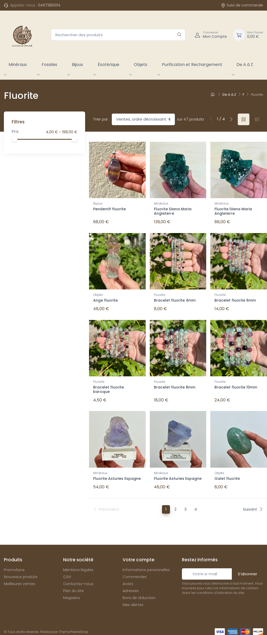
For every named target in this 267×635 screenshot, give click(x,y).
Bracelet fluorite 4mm (175, 298)
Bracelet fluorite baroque (108, 386)
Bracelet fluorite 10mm (235, 383)
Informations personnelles (146, 562)
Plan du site (73, 583)
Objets (140, 65)
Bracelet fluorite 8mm (174, 383)
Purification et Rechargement (192, 65)
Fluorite (159, 293)
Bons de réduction (139, 590)
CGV (67, 569)
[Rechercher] (179, 35)
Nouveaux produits (21, 569)
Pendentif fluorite (109, 209)
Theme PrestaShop (73, 625)
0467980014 (49, 5)
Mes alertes (133, 597)
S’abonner (247, 567)
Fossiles (49, 65)
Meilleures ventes (19, 576)
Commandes (135, 569)
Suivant (253, 502)
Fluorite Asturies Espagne (117, 473)
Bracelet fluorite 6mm (235, 298)
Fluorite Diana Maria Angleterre (172, 211)
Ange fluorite (105, 298)
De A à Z (244, 65)
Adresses (131, 583)
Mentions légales (78, 562)
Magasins (71, 590)
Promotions (14, 562)
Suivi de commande (242, 5)
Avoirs (128, 576)
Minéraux (18, 65)
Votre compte (138, 553)
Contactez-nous (78, 576)
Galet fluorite (227, 473)
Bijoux (77, 65)
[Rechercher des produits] (118, 35)
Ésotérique (108, 65)
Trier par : (101, 119)
